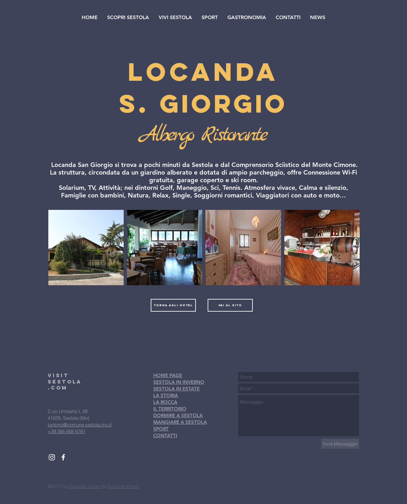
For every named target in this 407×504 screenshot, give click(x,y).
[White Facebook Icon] (63, 457)
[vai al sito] (230, 305)
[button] (128, 17)
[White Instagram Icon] (52, 457)
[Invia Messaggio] (340, 444)
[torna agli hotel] (173, 305)
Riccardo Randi (123, 486)
